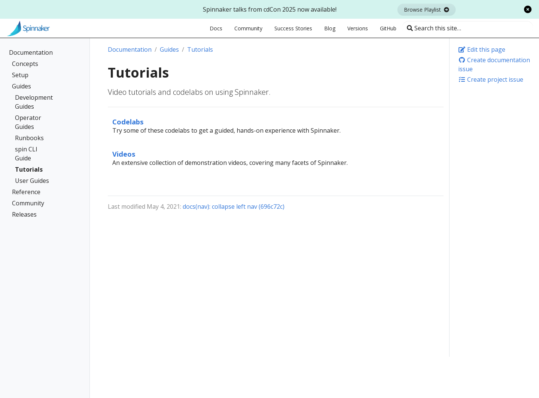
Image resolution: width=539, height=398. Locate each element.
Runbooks (29, 138)
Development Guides (34, 102)
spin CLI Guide (26, 153)
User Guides (32, 181)
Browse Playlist (426, 9)
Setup (20, 75)
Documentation (31, 52)
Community (28, 203)
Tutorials (29, 169)
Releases (24, 214)
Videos (123, 154)
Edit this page (481, 49)
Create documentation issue (494, 64)
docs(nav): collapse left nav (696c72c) (233, 206)
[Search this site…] (467, 28)
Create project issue (490, 79)
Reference (26, 192)
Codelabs (128, 121)
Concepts (25, 64)
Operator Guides (28, 122)
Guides (21, 86)
